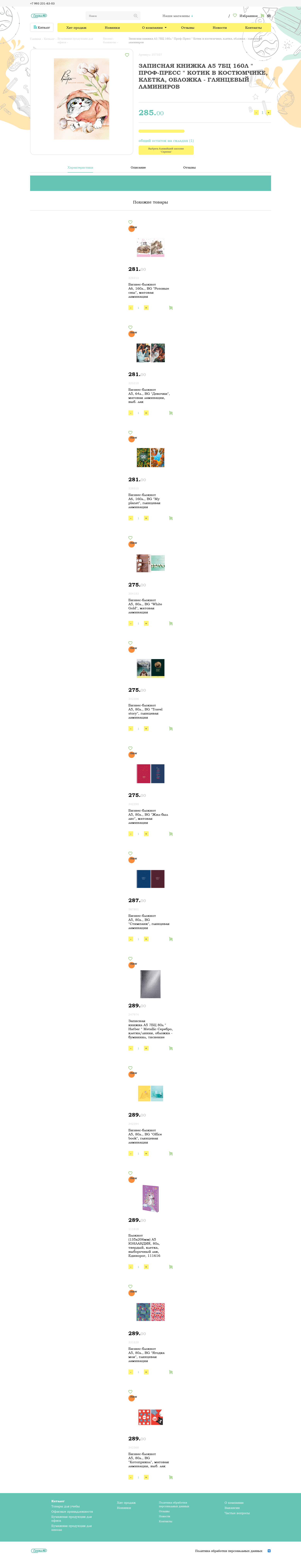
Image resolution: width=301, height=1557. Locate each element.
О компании (152, 27)
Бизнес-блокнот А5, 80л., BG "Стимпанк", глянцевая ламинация (149, 922)
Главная (35, 39)
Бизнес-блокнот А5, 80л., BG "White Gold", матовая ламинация (145, 606)
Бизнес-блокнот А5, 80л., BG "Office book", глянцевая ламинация (145, 1136)
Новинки (112, 27)
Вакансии (232, 1508)
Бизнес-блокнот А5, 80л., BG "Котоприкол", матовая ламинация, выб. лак (148, 1460)
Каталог (42, 27)
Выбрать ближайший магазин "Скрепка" (166, 150)
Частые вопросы (237, 1513)
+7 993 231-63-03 (42, 3)
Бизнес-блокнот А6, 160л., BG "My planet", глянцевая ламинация (144, 501)
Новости (220, 27)
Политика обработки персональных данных (174, 1504)
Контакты (253, 27)
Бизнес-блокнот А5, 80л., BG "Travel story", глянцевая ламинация (145, 711)
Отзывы (187, 27)
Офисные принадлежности (72, 1511)
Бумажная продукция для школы (71, 1528)
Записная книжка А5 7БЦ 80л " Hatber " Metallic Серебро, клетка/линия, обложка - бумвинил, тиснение (150, 1029)
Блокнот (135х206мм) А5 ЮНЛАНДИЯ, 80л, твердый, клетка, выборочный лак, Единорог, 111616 (144, 1245)
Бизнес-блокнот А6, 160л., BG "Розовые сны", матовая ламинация (148, 290)
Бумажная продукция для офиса (75, 40)
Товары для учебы (65, 1506)
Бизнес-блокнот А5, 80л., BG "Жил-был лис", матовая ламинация (148, 816)
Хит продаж (76, 27)
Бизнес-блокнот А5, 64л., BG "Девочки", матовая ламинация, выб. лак (149, 395)
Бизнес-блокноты (109, 40)
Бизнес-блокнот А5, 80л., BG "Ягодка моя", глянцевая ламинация (146, 1355)
